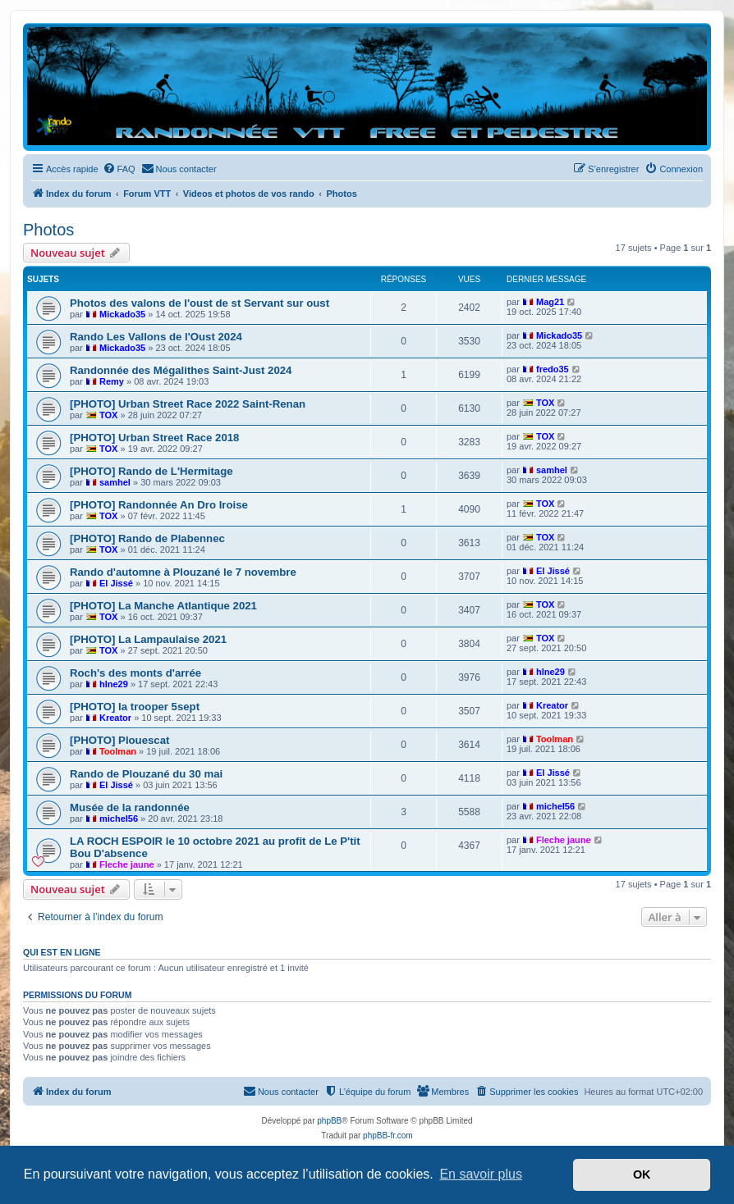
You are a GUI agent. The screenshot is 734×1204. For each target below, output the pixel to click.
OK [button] (642, 1174)
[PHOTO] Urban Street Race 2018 (154, 437)
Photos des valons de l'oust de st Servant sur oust (199, 303)
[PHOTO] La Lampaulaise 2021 (148, 639)
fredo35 (552, 369)
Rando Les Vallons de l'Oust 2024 (156, 337)
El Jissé (116, 583)
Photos (48, 230)
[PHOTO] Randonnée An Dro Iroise (159, 505)
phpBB (329, 1120)
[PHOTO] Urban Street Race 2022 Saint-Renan (187, 404)
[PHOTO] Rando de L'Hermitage (151, 471)
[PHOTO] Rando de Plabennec (147, 538)
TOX (108, 415)
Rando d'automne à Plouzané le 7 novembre (183, 572)
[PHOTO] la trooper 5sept (135, 706)
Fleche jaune (126, 864)
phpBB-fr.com (388, 1135)
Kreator (115, 718)
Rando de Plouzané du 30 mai (146, 774)
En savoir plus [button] (480, 1174)
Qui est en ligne (62, 952)
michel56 (118, 818)
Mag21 (550, 302)
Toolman (117, 751)
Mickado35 (122, 314)
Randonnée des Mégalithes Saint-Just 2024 (180, 370)
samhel (115, 482)
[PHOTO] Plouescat (119, 740)
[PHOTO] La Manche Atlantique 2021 (163, 606)
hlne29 (113, 684)
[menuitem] (119, 169)
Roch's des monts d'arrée (135, 673)
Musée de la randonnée (130, 807)
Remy (111, 381)
